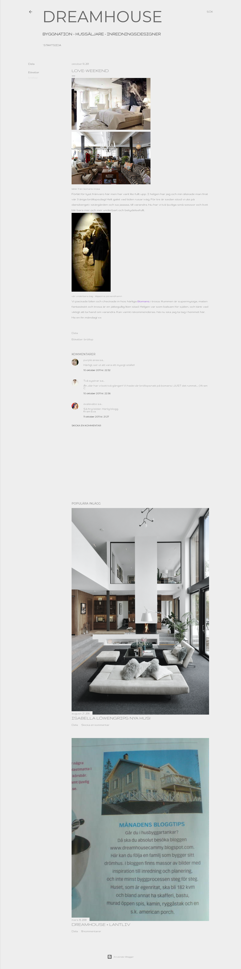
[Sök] (210, 12)
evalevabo (90, 404)
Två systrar (91, 380)
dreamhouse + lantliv (101, 924)
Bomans (143, 301)
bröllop (33, 77)
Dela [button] (31, 64)
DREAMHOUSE (102, 16)
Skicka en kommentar (86, 425)
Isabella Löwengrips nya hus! (111, 718)
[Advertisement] (140, 464)
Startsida (52, 45)
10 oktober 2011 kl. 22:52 (96, 370)
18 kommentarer (91, 931)
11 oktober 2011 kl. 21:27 (96, 416)
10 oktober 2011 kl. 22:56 (96, 393)
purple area (91, 360)
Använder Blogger (120, 956)
